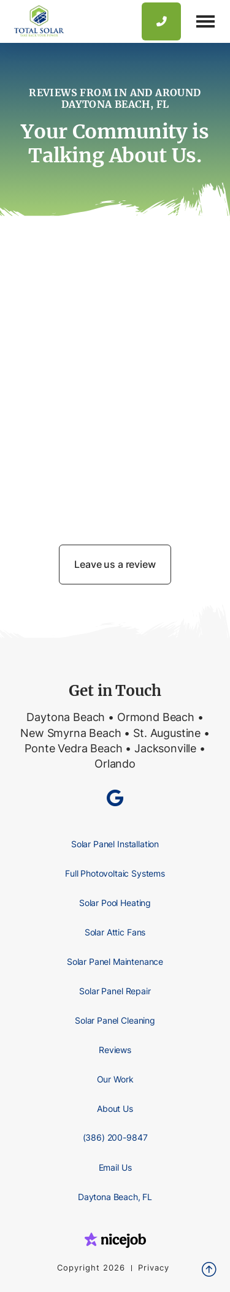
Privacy (153, 1267)
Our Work (115, 1079)
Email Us (115, 1167)
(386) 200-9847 (115, 1137)
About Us (115, 1108)
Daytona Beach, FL (115, 1197)
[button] (205, 21)
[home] (36, 21)
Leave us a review (114, 564)
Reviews (115, 1050)
